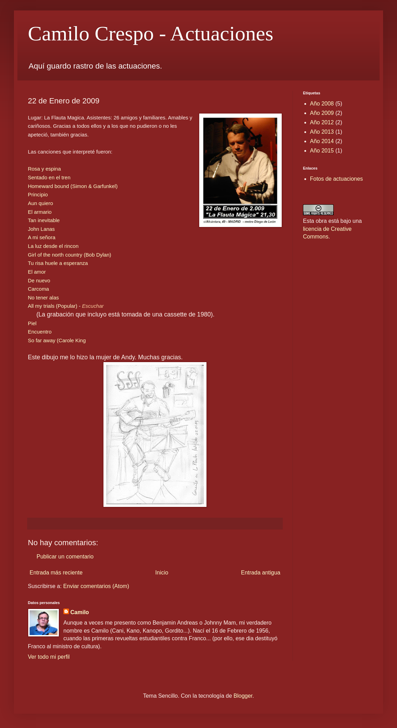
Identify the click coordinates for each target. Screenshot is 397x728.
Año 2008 (322, 104)
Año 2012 (322, 122)
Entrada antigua (260, 573)
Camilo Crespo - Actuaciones (150, 33)
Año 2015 (322, 151)
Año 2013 (322, 132)
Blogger (243, 696)
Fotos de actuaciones (336, 179)
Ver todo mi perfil (49, 657)
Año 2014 (322, 141)
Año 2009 (322, 113)
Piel (32, 323)
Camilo (79, 612)
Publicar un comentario (65, 556)
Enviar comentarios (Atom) (96, 586)
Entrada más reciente (56, 573)
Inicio (161, 573)
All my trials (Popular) (52, 306)
